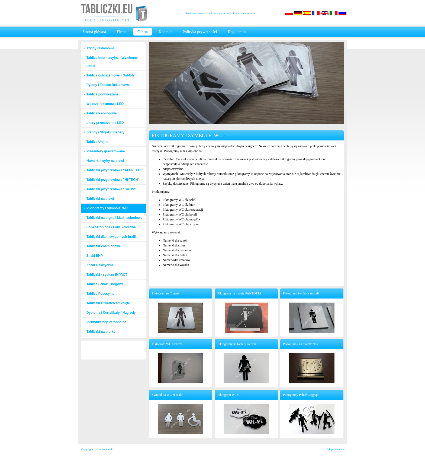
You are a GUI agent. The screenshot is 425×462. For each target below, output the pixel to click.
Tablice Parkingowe (101, 113)
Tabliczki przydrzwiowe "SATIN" (111, 189)
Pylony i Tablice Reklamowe (108, 85)
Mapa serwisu (335, 449)
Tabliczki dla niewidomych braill (111, 237)
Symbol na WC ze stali (167, 395)
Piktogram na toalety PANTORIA (239, 293)
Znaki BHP (94, 256)
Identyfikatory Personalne (106, 322)
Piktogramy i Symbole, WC (107, 208)
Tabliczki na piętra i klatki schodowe (114, 218)
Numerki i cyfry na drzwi (105, 161)
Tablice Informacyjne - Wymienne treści (112, 62)
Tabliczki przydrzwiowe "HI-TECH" (112, 180)
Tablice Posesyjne (100, 294)
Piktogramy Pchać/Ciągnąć (300, 395)
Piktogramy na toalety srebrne (236, 344)
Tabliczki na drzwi (100, 199)
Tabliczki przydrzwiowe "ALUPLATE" (114, 170)
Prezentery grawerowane (105, 151)
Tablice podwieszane (102, 94)
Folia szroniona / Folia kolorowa (111, 227)
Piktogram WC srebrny (167, 344)
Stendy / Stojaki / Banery (105, 132)
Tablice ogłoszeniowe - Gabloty (110, 75)
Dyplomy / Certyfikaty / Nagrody (111, 313)
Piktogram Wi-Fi (228, 395)
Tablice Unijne (97, 142)
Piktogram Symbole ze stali (301, 293)
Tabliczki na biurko (100, 331)
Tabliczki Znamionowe (103, 246)
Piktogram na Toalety (166, 293)
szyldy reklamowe (100, 48)
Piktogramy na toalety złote (301, 344)
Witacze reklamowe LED (105, 104)
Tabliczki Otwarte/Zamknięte (108, 303)
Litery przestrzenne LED (105, 123)
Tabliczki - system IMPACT (106, 275)
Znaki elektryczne (100, 265)
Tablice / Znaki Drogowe (104, 284)
